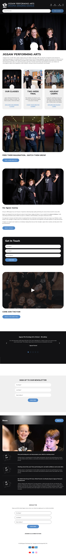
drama (29, 214)
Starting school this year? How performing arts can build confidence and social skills (40, 467)
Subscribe (11, 260)
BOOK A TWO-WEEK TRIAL (11, 316)
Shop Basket (55, 5)
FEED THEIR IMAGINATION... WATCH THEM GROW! (24, 155)
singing (33, 214)
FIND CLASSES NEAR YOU (11, 160)
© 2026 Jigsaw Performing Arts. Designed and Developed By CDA (33, 543)
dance (38, 214)
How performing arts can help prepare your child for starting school (36, 454)
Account (51, 5)
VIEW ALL (59, 420)
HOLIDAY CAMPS (54, 92)
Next (59, 343)
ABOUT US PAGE (9, 228)
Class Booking (59, 5)
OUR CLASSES (12, 91)
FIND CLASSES (57, 11)
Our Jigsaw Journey (10, 208)
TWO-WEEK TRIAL (33, 92)
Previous (6, 343)
